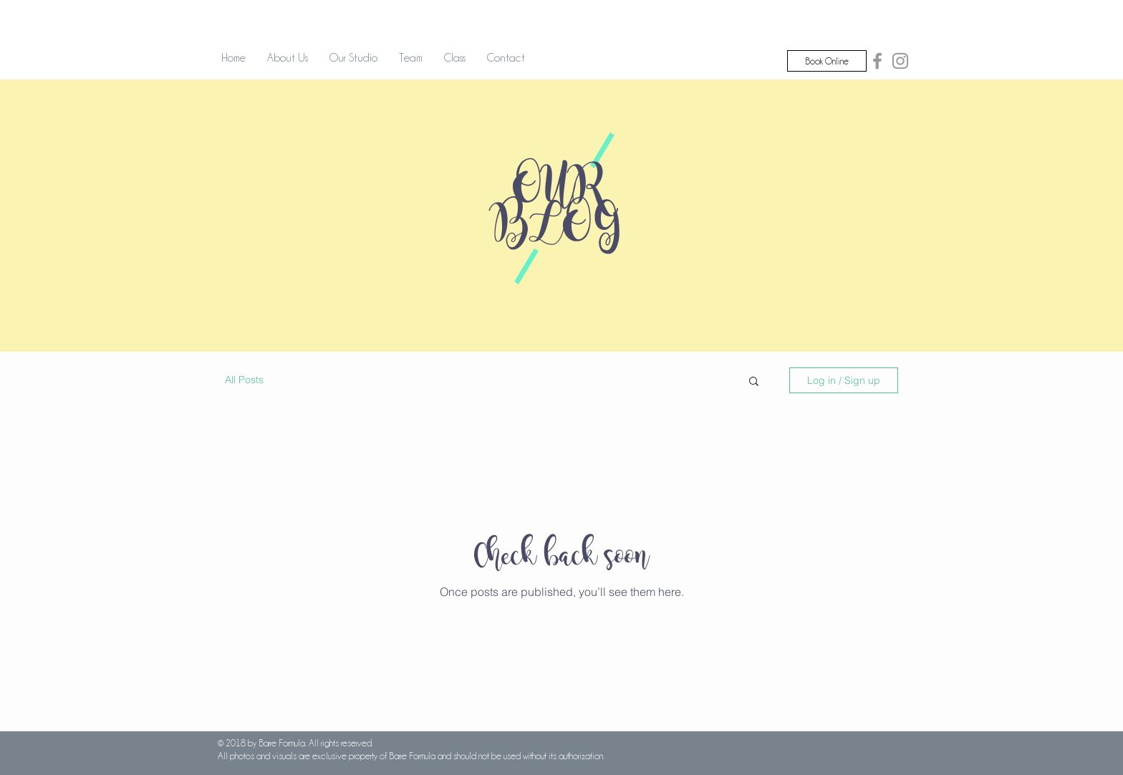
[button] (754, 382)
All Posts (244, 379)
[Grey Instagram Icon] (900, 61)
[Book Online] (827, 61)
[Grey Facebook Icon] (877, 61)
